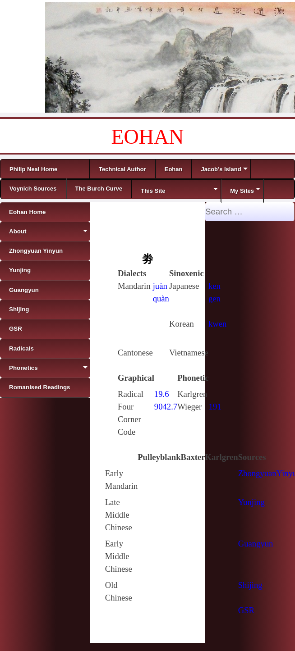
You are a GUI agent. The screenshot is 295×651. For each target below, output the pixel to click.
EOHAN (147, 136)
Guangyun (255, 543)
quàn (161, 298)
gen (214, 298)
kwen (217, 323)
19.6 (161, 394)
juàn (160, 286)
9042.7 (165, 406)
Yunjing (251, 502)
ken (214, 286)
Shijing (250, 585)
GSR (246, 610)
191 (215, 406)
